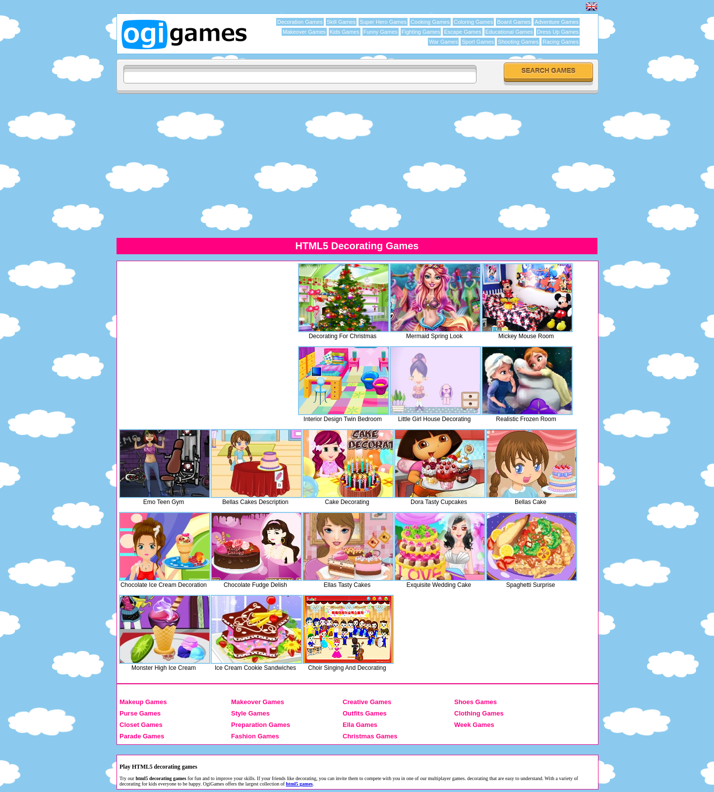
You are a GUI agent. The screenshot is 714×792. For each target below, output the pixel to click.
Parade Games (141, 736)
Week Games (474, 724)
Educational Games (509, 32)
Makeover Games (304, 32)
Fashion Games (255, 736)
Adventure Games (557, 22)
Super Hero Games (383, 22)
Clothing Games (479, 713)
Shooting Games (518, 42)
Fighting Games (421, 32)
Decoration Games (300, 22)
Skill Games (341, 22)
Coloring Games (473, 22)
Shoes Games (475, 702)
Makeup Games (143, 702)
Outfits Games (365, 713)
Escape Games (462, 32)
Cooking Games (430, 22)
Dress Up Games (558, 32)
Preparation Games (260, 724)
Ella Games (360, 724)
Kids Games (344, 32)
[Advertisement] (357, 165)
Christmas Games (370, 736)
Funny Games (380, 32)
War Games (443, 42)
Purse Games (140, 713)
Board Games (514, 22)
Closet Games (141, 724)
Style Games (250, 713)
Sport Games (478, 42)
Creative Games (367, 702)
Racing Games (560, 42)
